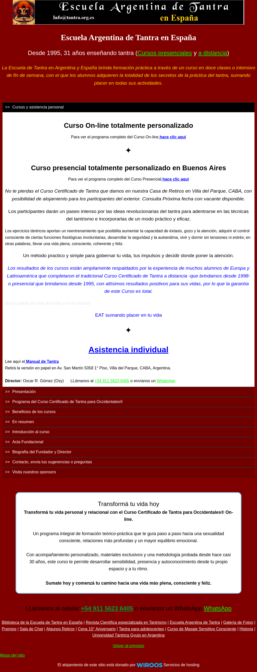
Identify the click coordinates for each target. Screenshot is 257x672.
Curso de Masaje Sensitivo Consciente (201, 629)
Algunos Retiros (60, 629)
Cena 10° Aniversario (96, 629)
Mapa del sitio (12, 655)
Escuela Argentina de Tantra (195, 622)
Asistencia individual (128, 349)
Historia (246, 629)
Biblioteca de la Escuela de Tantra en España (42, 622)
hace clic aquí (172, 137)
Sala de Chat (31, 629)
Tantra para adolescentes (141, 629)
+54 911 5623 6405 (112, 381)
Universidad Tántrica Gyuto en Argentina (128, 635)
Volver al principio (128, 646)
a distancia (212, 52)
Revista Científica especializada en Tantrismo (126, 622)
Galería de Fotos (238, 622)
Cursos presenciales (164, 52)
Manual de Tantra (42, 361)
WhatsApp (166, 381)
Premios (9, 629)
